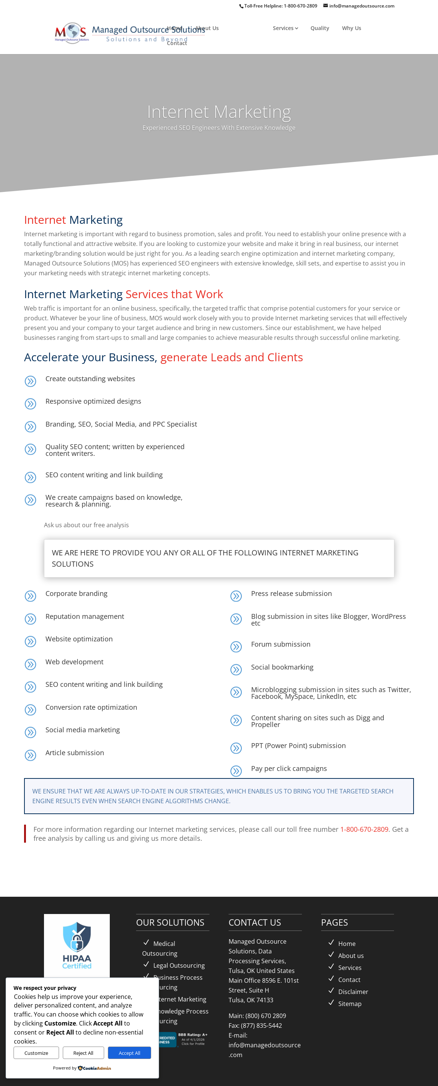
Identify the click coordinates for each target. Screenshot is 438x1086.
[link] (130, 32)
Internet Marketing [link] (179, 999)
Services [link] (283, 28)
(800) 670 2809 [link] (266, 1016)
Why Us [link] (351, 28)
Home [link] (174, 28)
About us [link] (351, 956)
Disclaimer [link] (353, 992)
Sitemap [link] (350, 1004)
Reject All (83, 1053)
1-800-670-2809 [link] (301, 6)
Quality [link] (320, 28)
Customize (36, 1053)
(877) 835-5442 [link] (261, 1025)
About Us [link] (207, 28)
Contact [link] (177, 43)
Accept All (129, 1053)
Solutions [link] (244, 28)
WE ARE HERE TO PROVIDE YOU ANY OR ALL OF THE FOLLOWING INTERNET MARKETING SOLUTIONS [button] (205, 558)
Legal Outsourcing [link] (179, 965)
